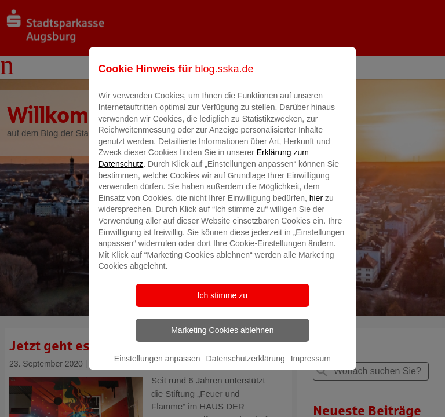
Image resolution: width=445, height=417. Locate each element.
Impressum (311, 366)
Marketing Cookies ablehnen (222, 338)
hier (316, 206)
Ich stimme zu (222, 303)
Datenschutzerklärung (245, 366)
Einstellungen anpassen (157, 366)
